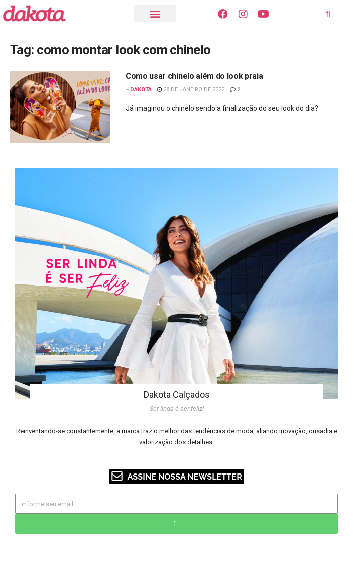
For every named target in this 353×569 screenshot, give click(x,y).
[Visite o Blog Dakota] (39, 13)
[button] (155, 13)
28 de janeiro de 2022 (190, 89)
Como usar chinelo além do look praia (194, 76)
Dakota (141, 89)
